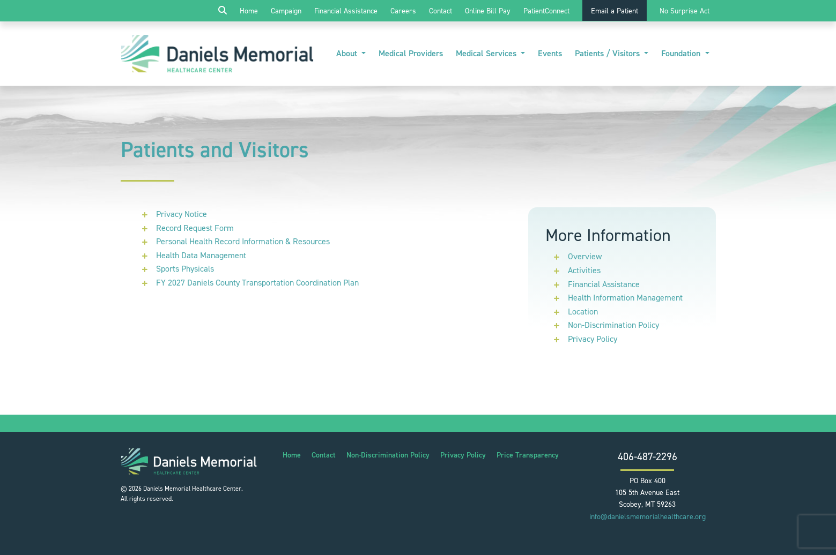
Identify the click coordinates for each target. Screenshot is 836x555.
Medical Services (487, 53)
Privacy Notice (181, 214)
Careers (403, 11)
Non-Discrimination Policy (613, 325)
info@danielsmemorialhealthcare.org (647, 517)
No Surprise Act (684, 11)
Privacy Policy (592, 338)
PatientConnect (546, 11)
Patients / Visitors (608, 53)
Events (550, 53)
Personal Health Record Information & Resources (243, 241)
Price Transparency (528, 455)
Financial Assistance (346, 11)
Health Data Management (201, 255)
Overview (585, 256)
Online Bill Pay (488, 11)
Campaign (286, 11)
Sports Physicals (185, 268)
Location (583, 311)
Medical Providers (411, 53)
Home (249, 11)
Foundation (681, 53)
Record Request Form (195, 228)
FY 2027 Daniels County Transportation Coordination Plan (257, 282)
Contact (440, 11)
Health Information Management (625, 297)
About (347, 53)
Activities (584, 270)
